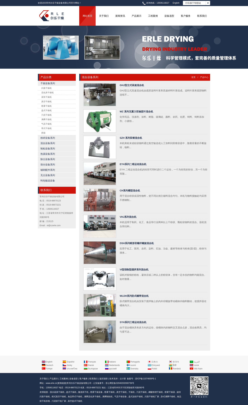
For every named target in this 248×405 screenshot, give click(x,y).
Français (92, 362)
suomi (133, 365)
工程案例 (153, 15)
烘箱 (43, 133)
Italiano (112, 362)
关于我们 (104, 15)
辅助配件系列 (47, 170)
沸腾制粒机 (107, 396)
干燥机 (131, 392)
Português (135, 362)
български (93, 368)
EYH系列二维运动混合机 (133, 164)
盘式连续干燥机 (135, 396)
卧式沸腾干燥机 (168, 396)
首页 (193, 77)
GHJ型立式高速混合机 (132, 85)
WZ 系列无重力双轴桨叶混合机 (136, 111)
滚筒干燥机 (46, 97)
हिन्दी (174, 365)
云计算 (123, 378)
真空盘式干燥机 (75, 401)
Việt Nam (198, 368)
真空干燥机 (46, 101)
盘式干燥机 (46, 110)
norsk (196, 365)
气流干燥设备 (120, 396)
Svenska (134, 368)
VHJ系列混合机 (128, 216)
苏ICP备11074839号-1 (145, 378)
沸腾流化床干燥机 (92, 396)
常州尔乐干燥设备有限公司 (79, 383)
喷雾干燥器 (170, 392)
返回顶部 (103, 378)
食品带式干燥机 (75, 396)
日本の (155, 362)
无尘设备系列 (47, 175)
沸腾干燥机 (46, 119)
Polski (154, 368)
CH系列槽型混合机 (130, 190)
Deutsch (49, 365)
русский (113, 368)
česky (69, 365)
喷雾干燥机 (46, 106)
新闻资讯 (120, 15)
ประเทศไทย (72, 368)
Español (70, 362)
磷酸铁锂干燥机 (155, 392)
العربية (197, 362)
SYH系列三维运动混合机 (133, 322)
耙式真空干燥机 (59, 396)
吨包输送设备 (47, 180)
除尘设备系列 (47, 159)
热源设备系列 (47, 153)
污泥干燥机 (46, 115)
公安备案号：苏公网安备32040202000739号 (113, 383)
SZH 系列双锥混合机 (131, 137)
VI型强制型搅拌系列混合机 (134, 269)
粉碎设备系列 (47, 137)
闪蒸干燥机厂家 (152, 396)
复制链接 (62, 383)
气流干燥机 (46, 124)
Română (176, 368)
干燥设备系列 (47, 83)
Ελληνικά (156, 365)
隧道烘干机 (83, 392)
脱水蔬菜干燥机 (57, 392)
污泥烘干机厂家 (59, 401)
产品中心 (204, 77)
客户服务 (185, 15)
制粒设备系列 (47, 148)
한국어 (176, 362)
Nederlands (114, 365)
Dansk (91, 365)
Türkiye (49, 368)
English (176, 3)
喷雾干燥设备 (96, 392)
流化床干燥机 (47, 92)
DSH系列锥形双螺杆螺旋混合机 (137, 243)
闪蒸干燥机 (46, 88)
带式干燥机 (46, 128)
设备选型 (169, 15)
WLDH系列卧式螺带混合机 (134, 295)
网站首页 (87, 15)
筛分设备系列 (47, 164)
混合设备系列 (47, 143)
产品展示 (136, 15)
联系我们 (202, 15)
